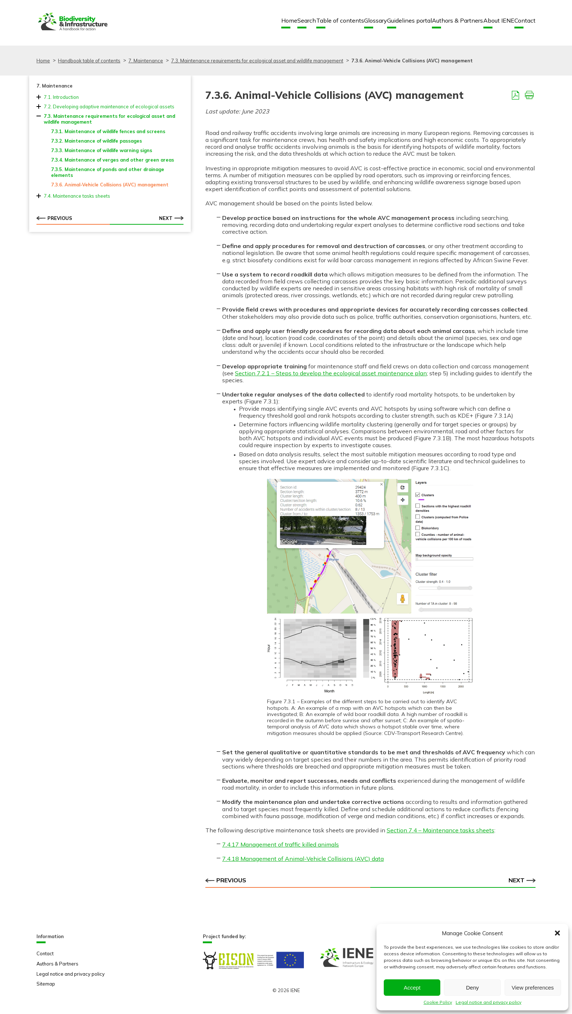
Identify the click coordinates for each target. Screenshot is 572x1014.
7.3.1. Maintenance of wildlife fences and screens (108, 131)
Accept (412, 987)
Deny (472, 987)
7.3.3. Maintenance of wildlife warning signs (101, 150)
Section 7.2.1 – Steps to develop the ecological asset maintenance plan (331, 373)
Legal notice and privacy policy (488, 1002)
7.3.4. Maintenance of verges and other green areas (112, 160)
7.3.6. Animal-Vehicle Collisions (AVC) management (110, 184)
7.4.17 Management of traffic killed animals (280, 844)
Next (171, 217)
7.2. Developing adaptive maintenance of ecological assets (109, 106)
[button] (557, 933)
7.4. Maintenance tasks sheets (77, 196)
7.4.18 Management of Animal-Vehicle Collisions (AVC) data (303, 858)
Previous (54, 217)
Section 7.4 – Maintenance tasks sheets (440, 830)
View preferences (533, 987)
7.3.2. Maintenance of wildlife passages (96, 141)
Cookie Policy (438, 1002)
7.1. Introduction (61, 97)
